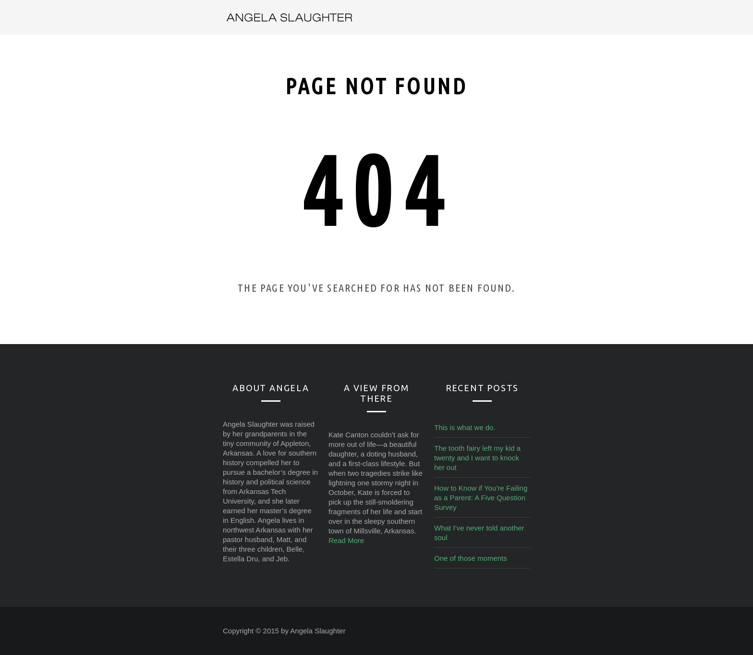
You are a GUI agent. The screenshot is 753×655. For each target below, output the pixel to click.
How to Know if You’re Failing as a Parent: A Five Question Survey (480, 497)
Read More (346, 540)
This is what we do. (465, 427)
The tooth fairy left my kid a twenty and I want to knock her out (477, 457)
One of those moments (470, 558)
